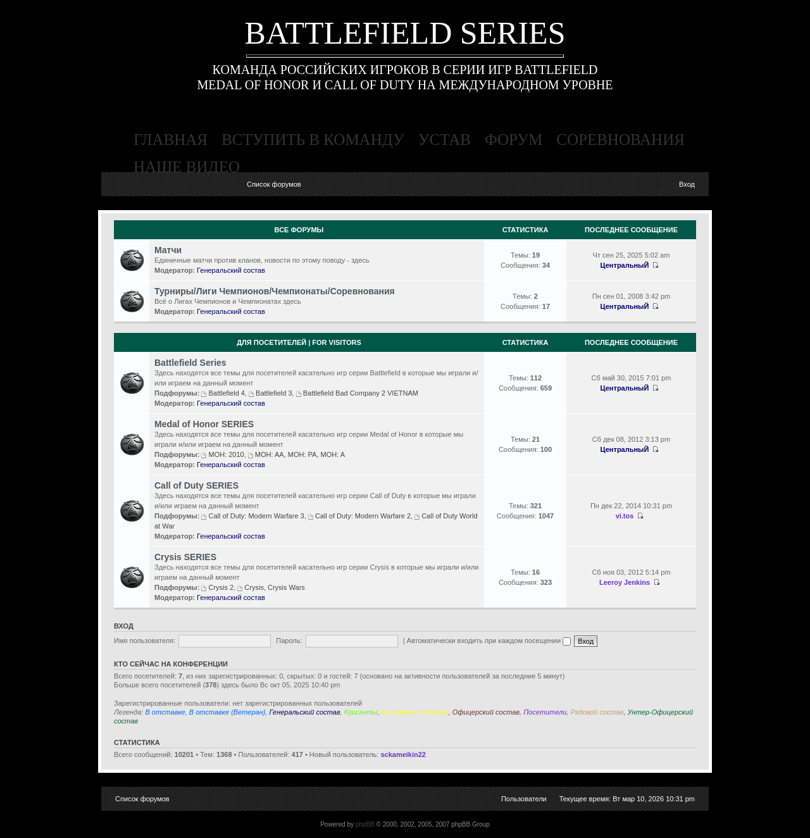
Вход (687, 184)
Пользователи (524, 799)
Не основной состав (415, 712)
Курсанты (361, 712)
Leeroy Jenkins (624, 582)
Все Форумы (299, 230)
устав (444, 139)
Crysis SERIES (185, 557)
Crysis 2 (221, 587)
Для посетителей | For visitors (299, 342)
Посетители (544, 712)
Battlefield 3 (274, 393)
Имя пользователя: (144, 640)
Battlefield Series (190, 363)
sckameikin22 (403, 754)
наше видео (187, 166)
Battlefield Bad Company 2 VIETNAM (360, 393)
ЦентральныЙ (625, 265)
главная (171, 139)
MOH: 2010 (226, 454)
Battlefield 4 (226, 393)
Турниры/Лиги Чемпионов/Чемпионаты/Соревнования (274, 291)
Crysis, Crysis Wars (274, 587)
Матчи (168, 250)
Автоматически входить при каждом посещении (489, 640)
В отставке (165, 712)
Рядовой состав (596, 712)
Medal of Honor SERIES (204, 424)
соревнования (620, 139)
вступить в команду (312, 139)
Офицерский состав (486, 712)
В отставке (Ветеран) (227, 712)
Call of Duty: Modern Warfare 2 (363, 516)
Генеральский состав (231, 270)
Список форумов (274, 184)
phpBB (365, 824)
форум (513, 139)
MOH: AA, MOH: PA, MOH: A (300, 454)
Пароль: (289, 640)
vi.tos (625, 516)
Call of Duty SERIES (196, 485)
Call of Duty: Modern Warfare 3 (256, 516)
